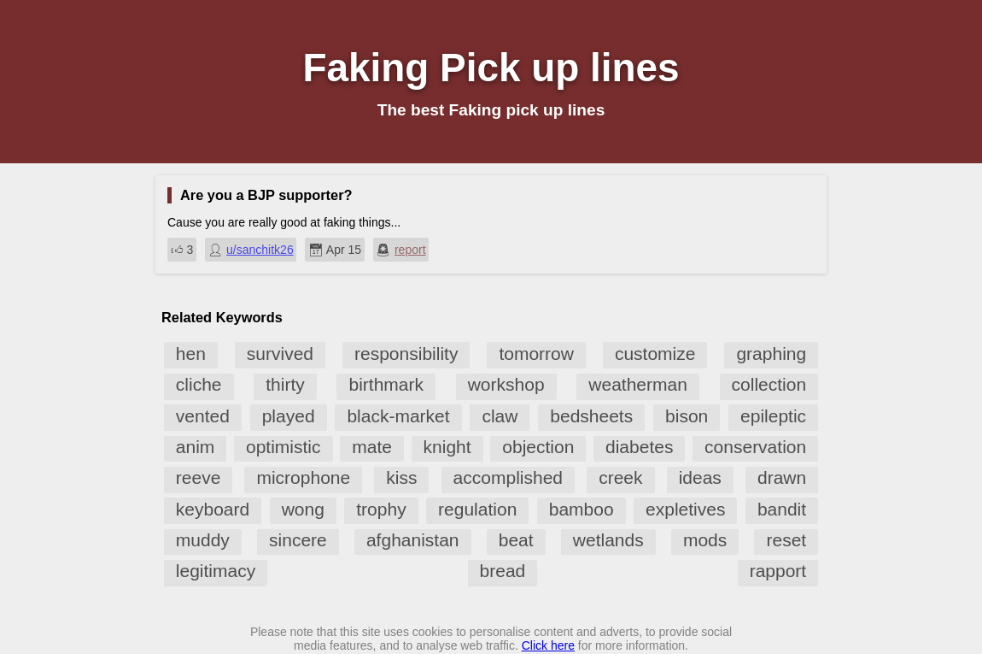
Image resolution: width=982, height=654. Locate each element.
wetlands (608, 540)
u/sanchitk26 (260, 249)
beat (516, 540)
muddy (203, 540)
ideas (700, 477)
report (410, 249)
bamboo (581, 509)
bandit (781, 509)
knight (447, 447)
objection (538, 447)
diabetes (639, 447)
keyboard (212, 509)
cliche (199, 384)
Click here (548, 645)
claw (499, 416)
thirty (285, 384)
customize (655, 353)
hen (191, 353)
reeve (198, 477)
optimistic (283, 447)
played (288, 416)
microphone (303, 477)
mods (705, 540)
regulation (477, 509)
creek (620, 477)
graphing (771, 353)
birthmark (386, 384)
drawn (781, 477)
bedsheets (591, 416)
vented (203, 416)
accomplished (508, 477)
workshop (506, 384)
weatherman (637, 384)
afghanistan (412, 540)
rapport (778, 570)
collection (769, 384)
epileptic (773, 416)
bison (686, 416)
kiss (401, 477)
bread (503, 570)
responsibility (406, 353)
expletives (685, 509)
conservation (755, 447)
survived (280, 353)
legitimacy (215, 570)
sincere (298, 540)
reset (786, 540)
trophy (381, 509)
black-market (398, 416)
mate (372, 447)
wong (303, 509)
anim (195, 447)
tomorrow (536, 353)
